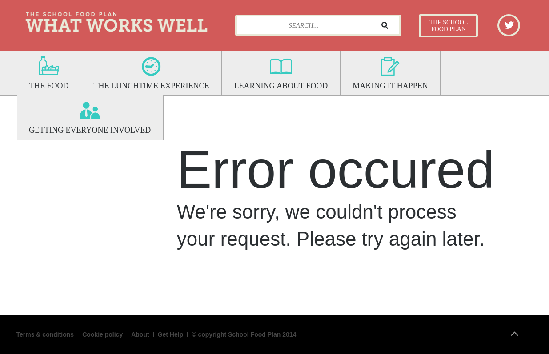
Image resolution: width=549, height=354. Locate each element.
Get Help (171, 334)
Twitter (509, 24)
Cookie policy (102, 334)
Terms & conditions (45, 334)
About (140, 334)
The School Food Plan (448, 25)
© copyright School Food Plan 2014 (244, 334)
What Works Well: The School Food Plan (116, 20)
